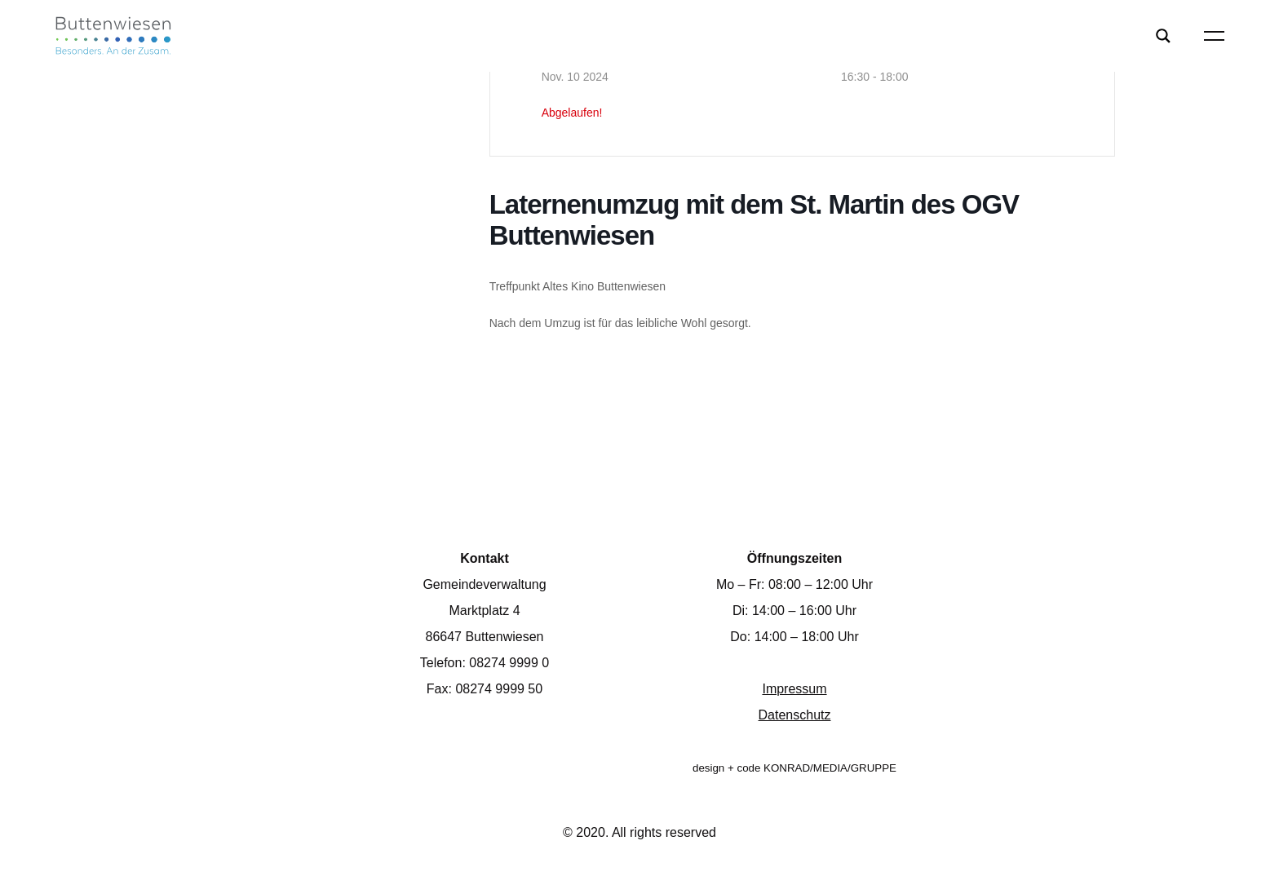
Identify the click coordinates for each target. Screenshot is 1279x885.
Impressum (794, 689)
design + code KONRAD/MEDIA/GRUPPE (794, 768)
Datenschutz (795, 715)
